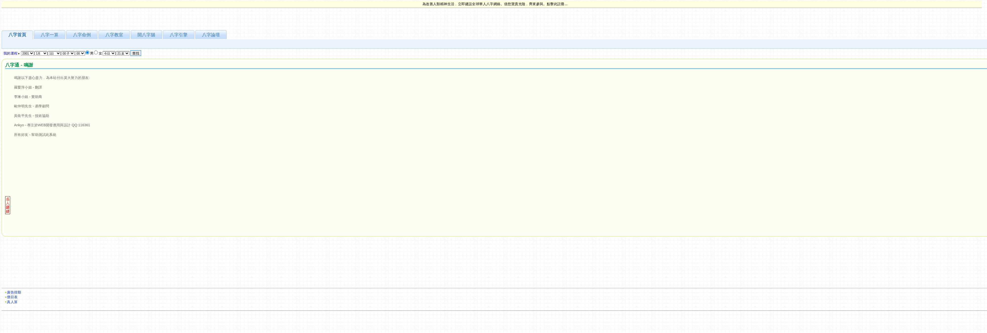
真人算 (12, 302)
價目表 (12, 297)
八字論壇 (211, 34)
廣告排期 (14, 292)
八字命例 (82, 34)
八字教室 (114, 34)
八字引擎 (179, 34)
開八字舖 (146, 34)
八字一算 (49, 34)
